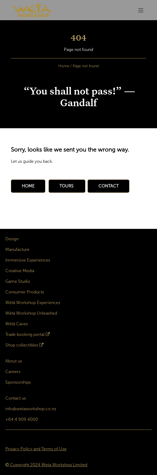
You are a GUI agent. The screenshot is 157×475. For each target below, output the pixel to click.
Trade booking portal (25, 334)
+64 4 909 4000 (21, 419)
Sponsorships (18, 382)
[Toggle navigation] (141, 10)
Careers (12, 371)
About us (13, 360)
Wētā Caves (16, 323)
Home (63, 66)
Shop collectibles (21, 345)
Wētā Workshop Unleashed (31, 313)
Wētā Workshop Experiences (32, 302)
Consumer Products (24, 291)
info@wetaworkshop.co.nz (30, 408)
